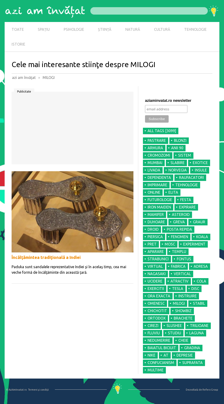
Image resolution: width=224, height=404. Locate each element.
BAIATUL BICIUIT (162, 348)
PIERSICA (155, 237)
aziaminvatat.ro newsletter (168, 101)
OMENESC (156, 303)
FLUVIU (154, 333)
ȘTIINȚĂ (104, 29)
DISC (195, 288)
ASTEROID (181, 214)
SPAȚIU (44, 29)
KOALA (202, 237)
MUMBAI (155, 163)
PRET (152, 244)
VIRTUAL (155, 266)
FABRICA (178, 266)
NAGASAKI (157, 274)
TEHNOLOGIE (195, 29)
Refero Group (210, 389)
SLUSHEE (174, 325)
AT (166, 355)
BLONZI (180, 140)
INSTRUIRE (187, 296)
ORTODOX (157, 318)
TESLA (177, 288)
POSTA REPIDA (179, 229)
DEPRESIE (185, 355)
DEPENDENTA (159, 177)
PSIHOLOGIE (74, 29)
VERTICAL (182, 274)
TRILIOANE (199, 325)
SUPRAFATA (192, 362)
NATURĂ (132, 29)
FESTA (185, 200)
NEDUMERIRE (159, 340)
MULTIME (156, 370)
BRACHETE (183, 318)
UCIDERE (155, 281)
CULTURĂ (162, 29)
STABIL (199, 303)
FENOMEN (179, 237)
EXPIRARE (187, 207)
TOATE (18, 29)
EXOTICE (200, 163)
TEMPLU (179, 251)
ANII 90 (177, 148)
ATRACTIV (179, 281)
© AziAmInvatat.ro (16, 389)
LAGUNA (196, 333)
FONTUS (184, 259)
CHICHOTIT (157, 311)
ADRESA (201, 266)
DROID (153, 229)
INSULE (201, 170)
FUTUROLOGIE (160, 200)
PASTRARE (157, 140)
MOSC (170, 244)
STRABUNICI (158, 259)
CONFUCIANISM (161, 362)
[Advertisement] (72, 129)
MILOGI (179, 303)
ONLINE (154, 192)
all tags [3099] (162, 131)
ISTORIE (18, 44)
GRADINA (192, 348)
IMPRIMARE (157, 185)
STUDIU (174, 333)
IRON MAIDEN (159, 207)
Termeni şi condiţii (38, 389)
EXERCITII (156, 288)
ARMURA (155, 148)
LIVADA (154, 170)
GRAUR (199, 222)
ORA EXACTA (159, 296)
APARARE (156, 251)
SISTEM (184, 155)
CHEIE (183, 340)
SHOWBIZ (183, 311)
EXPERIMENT (194, 244)
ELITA (173, 192)
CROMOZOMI (159, 155)
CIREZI (153, 325)
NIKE (151, 355)
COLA (201, 281)
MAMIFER (156, 214)
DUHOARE (156, 222)
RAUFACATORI (191, 177)
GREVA (179, 222)
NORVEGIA (177, 170)
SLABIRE (177, 163)
